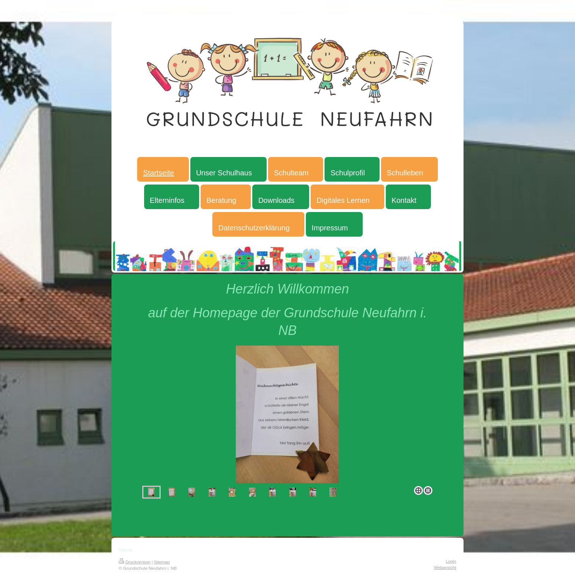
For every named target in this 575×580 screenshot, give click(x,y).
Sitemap (162, 561)
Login (451, 561)
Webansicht (445, 567)
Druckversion (134, 561)
